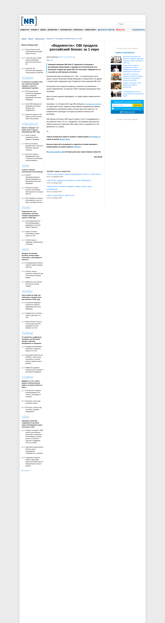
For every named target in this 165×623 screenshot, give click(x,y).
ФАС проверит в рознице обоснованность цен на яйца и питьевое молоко (34, 200)
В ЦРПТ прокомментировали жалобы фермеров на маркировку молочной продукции (33, 179)
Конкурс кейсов (106, 30)
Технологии (66, 30)
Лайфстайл (90, 30)
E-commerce (28, 78)
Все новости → (26, 470)
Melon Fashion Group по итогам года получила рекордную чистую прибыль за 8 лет (34, 325)
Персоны (78, 30)
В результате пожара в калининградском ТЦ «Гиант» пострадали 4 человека (33, 394)
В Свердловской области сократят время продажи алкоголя (34, 265)
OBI (51, 60)
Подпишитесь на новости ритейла (127, 102)
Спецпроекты (138, 30)
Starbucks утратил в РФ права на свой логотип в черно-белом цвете (34, 116)
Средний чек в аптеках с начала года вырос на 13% (34, 315)
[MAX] (126, 18)
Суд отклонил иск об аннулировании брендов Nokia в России (34, 51)
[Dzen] (129, 18)
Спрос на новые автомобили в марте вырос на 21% (33, 233)
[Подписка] (141, 18)
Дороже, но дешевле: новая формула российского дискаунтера (132, 85)
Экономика (27, 291)
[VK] (122, 18)
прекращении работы (93, 104)
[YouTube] (133, 18)
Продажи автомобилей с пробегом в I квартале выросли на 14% (34, 349)
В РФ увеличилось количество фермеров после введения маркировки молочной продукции (33, 95)
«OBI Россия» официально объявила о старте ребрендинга (69, 180)
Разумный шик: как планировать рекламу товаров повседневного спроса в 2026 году (31, 215)
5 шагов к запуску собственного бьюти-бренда (32, 171)
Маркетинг (53, 30)
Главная (23, 39)
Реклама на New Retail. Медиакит (127, 48)
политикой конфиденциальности (130, 108)
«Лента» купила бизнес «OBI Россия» (61, 195)
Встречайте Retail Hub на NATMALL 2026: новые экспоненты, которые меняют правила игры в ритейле (34, 359)
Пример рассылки (129, 112)
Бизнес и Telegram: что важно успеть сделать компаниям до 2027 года (31, 130)
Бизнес (35, 30)
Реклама (26, 208)
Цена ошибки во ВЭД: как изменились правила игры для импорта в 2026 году (31, 297)
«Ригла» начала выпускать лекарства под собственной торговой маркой (34, 274)
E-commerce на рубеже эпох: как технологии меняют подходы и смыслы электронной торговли (32, 85)
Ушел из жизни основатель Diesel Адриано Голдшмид (32, 137)
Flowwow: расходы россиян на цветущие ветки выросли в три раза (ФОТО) (34, 191)
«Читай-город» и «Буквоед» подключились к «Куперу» (34, 242)
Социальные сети (30, 124)
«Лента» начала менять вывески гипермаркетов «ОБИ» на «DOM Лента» (74, 174)
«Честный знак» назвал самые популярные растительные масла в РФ (34, 61)
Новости (25, 30)
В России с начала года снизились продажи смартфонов (34, 409)
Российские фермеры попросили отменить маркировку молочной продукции (33, 306)
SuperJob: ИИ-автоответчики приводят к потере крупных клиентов (34, 70)
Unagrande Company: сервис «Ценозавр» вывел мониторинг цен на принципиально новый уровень (34, 462)
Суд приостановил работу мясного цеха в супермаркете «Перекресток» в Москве (34, 450)
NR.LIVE (120, 30)
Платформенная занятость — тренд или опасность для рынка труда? (133, 94)
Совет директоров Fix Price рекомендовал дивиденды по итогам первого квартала (33, 224)
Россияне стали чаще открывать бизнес (33, 402)
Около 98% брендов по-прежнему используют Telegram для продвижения (34, 107)
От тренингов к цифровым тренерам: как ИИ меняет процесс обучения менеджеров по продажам (31, 340)
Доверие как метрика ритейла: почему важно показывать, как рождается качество (32, 256)
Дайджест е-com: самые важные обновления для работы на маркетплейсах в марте (32, 384)
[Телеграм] (118, 18)
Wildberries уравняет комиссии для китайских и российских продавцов (34, 370)
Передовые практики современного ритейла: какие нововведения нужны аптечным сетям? (32, 424)
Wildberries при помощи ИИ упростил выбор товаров (34, 284)
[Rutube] (137, 18)
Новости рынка (39, 39)
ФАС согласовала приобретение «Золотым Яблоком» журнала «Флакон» (34, 147)
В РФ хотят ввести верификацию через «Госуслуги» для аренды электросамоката (34, 157)
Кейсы (43, 30)
